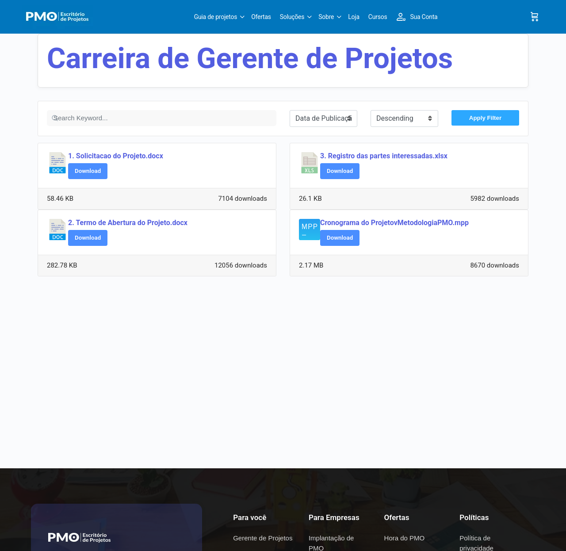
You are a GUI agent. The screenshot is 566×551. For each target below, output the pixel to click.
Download (88, 171)
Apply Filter (485, 118)
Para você (249, 517)
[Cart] (534, 17)
